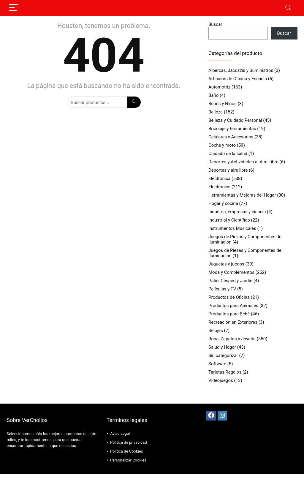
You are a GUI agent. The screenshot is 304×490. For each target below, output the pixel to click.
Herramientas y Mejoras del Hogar (242, 195)
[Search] (288, 8)
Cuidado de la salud (227, 153)
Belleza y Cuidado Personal (235, 120)
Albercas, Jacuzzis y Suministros (240, 70)
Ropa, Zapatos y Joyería (232, 339)
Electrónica (219, 178)
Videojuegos (220, 380)
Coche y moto (222, 145)
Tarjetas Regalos (224, 372)
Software (217, 363)
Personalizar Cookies (128, 460)
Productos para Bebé (229, 314)
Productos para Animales (233, 305)
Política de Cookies (126, 451)
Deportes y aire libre (228, 170)
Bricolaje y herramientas (232, 128)
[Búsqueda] (134, 102)
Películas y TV (222, 289)
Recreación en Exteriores (232, 322)
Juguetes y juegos (226, 264)
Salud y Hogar (222, 347)
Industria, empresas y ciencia (237, 211)
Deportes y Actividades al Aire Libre (243, 162)
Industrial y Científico (229, 220)
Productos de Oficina (229, 297)
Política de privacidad (128, 442)
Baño (213, 95)
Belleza (215, 112)
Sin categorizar (223, 355)
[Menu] (14, 8)
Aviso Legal (120, 433)
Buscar (215, 24)
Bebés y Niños (222, 103)
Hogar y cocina (223, 203)
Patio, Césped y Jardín (230, 280)
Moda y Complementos (231, 272)
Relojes (215, 330)
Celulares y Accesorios (230, 137)
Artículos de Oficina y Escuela (237, 78)
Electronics (219, 186)
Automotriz (219, 87)
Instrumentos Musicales (232, 228)
